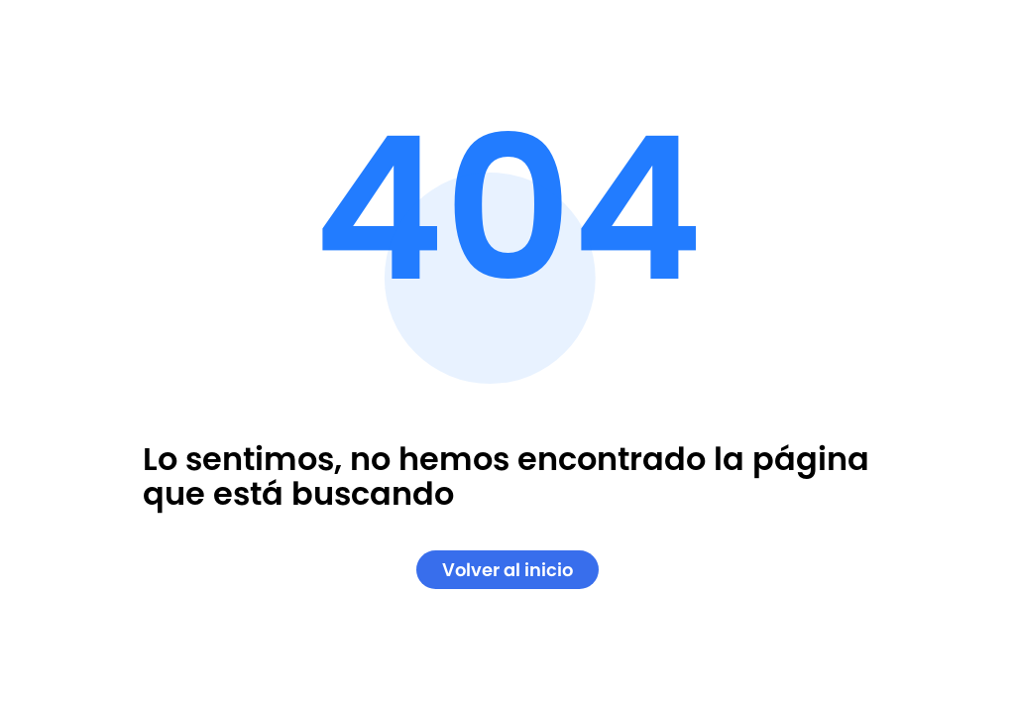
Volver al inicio (507, 569)
